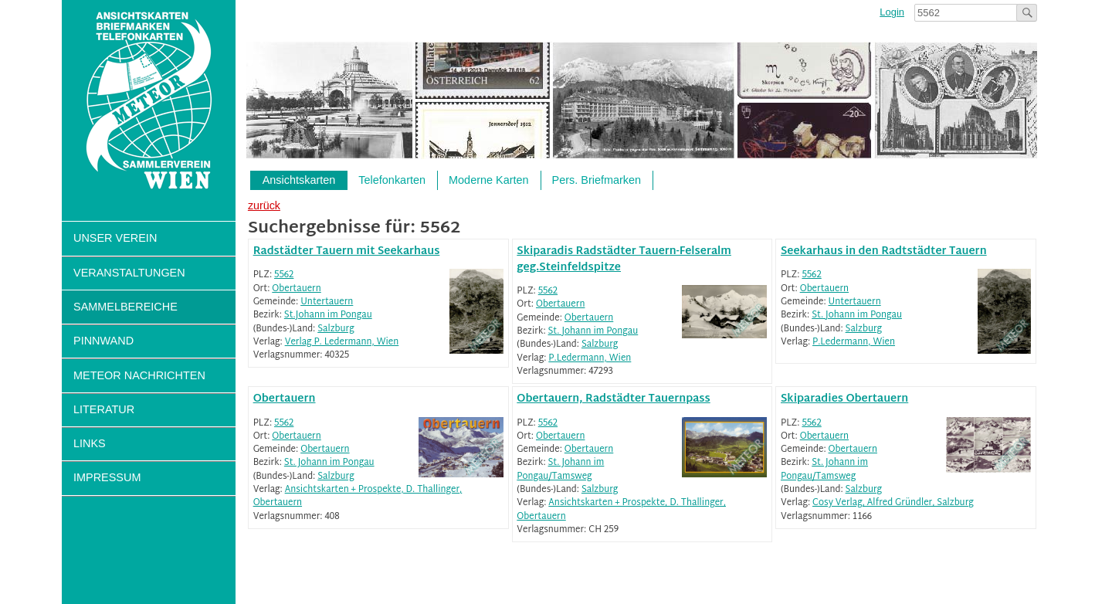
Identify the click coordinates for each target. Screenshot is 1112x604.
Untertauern (326, 302)
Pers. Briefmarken (597, 180)
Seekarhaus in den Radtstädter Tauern (884, 251)
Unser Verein (115, 238)
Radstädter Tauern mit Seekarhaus (346, 251)
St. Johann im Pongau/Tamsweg (560, 469)
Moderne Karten (489, 180)
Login (892, 12)
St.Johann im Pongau (328, 315)
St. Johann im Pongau (593, 332)
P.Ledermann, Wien (589, 359)
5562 (283, 275)
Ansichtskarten (299, 180)
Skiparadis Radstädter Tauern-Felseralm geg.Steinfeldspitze (624, 259)
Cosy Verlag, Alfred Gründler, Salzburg (893, 503)
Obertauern (296, 289)
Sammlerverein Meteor (148, 101)
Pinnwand (103, 340)
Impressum (107, 477)
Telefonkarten (391, 180)
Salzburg (335, 329)
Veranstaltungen (129, 272)
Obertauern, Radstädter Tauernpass (613, 399)
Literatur (103, 409)
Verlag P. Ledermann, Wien (342, 342)
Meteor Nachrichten (139, 375)
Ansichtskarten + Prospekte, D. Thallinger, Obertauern (358, 496)
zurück (264, 205)
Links (89, 443)
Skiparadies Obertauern (844, 399)
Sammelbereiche (125, 306)
